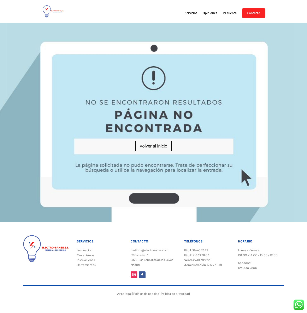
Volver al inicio (153, 146)
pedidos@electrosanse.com (149, 250)
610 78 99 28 (203, 260)
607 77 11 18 (214, 265)
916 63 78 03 (201, 255)
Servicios (191, 13)
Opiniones (210, 13)
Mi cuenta (230, 13)
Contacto (253, 13)
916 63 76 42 (200, 250)
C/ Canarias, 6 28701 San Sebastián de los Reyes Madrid (152, 260)
